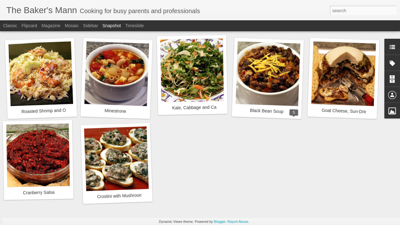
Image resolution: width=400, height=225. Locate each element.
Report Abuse (238, 221)
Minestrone (115, 111)
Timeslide (134, 25)
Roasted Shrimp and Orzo (46, 111)
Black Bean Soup (266, 111)
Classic (10, 25)
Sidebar (90, 25)
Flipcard (29, 25)
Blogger (219, 221)
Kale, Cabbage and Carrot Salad (204, 107)
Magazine (51, 25)
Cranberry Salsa (38, 192)
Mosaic (71, 25)
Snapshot (111, 25)
